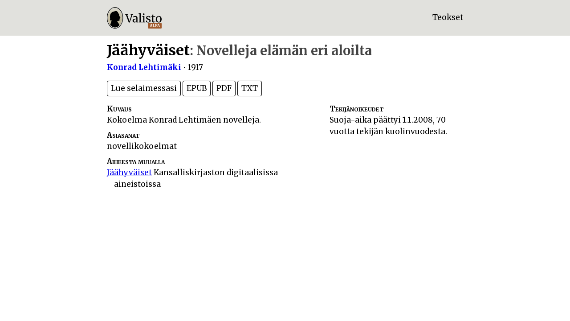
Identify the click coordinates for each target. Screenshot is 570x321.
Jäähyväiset (129, 172)
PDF (224, 88)
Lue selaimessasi (144, 88)
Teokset (447, 17)
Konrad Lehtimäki (144, 67)
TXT (249, 88)
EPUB (197, 88)
